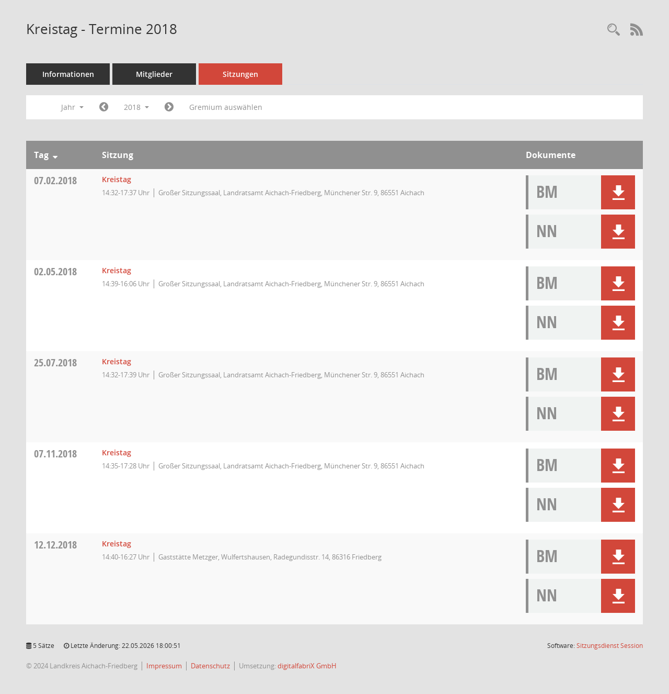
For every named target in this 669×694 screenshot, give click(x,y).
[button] (618, 192)
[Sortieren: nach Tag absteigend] (55, 155)
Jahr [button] (72, 107)
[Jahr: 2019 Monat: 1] (169, 107)
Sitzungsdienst (609, 645)
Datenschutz (210, 665)
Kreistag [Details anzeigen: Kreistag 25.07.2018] (116, 361)
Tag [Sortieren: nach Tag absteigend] (41, 155)
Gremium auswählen (225, 107)
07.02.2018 (55, 180)
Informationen (68, 74)
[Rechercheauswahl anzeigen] (613, 30)
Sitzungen (240, 74)
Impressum (164, 665)
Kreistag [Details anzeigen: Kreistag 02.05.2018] (116, 270)
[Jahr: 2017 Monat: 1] (103, 107)
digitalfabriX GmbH (307, 665)
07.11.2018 (55, 453)
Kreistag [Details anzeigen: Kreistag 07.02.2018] (116, 179)
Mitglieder (154, 74)
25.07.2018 (55, 362)
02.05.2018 (55, 271)
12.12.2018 (55, 545)
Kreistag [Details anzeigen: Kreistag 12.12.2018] (116, 544)
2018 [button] (136, 107)
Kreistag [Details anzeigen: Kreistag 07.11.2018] (116, 452)
